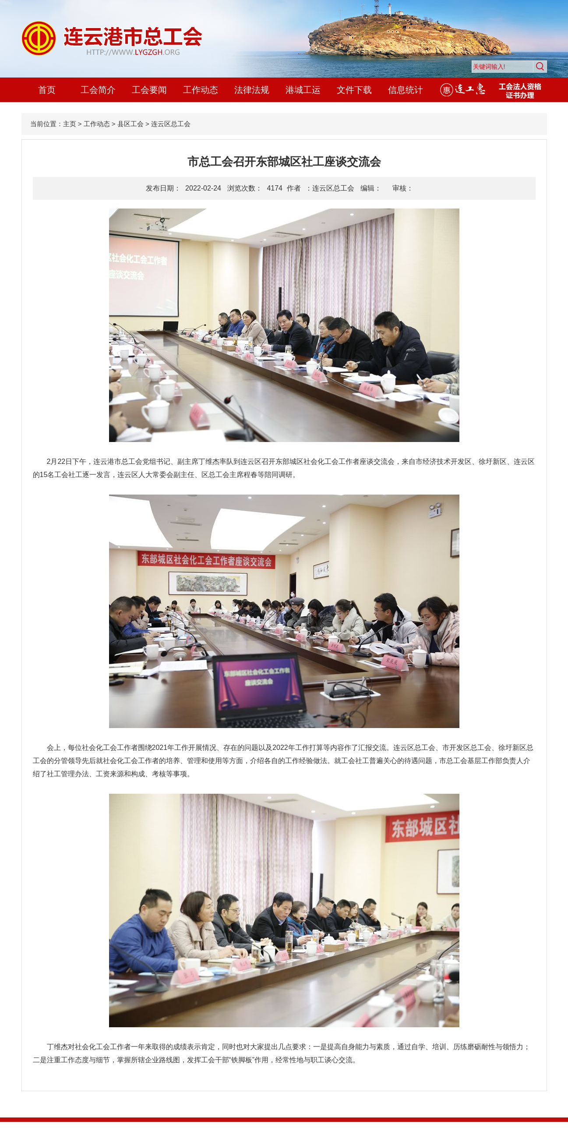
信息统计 (405, 90)
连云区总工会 (171, 123)
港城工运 (303, 90)
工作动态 (200, 90)
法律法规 (251, 90)
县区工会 (130, 123)
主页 (69, 123)
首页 (47, 90)
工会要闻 (149, 90)
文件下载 (354, 90)
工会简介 (98, 90)
